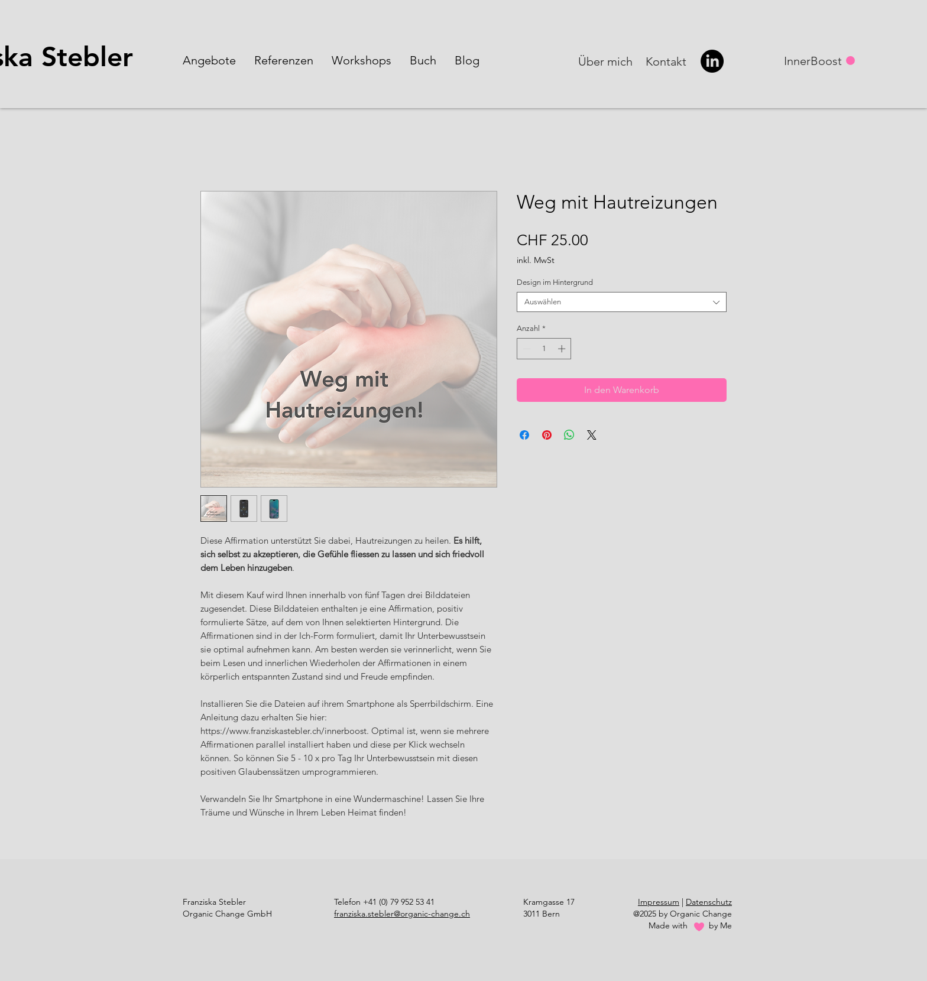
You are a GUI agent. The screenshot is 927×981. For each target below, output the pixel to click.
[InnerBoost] (814, 61)
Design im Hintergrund (555, 282)
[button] (209, 60)
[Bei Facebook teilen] (524, 435)
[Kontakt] (667, 61)
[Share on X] (592, 435)
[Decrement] (525, 349)
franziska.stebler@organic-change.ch (402, 913)
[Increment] (563, 349)
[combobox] (622, 302)
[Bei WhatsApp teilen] (569, 435)
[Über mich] (606, 61)
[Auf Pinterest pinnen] (547, 435)
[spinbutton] (544, 349)
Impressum (658, 901)
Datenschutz (709, 901)
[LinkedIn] (712, 61)
